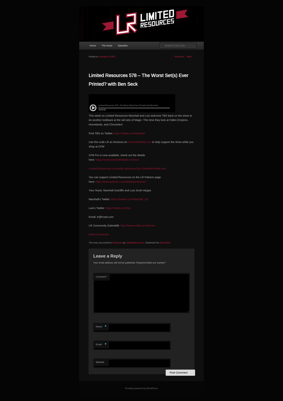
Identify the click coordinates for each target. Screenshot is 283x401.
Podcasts (117, 242)
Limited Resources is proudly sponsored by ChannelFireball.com (127, 168)
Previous (178, 56)
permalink (165, 242)
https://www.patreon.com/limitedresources (121, 181)
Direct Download (98, 234)
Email (101, 344)
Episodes (123, 45)
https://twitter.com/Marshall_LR (129, 199)
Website (100, 362)
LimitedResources (135, 242)
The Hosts (107, 45)
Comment (102, 276)
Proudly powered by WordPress (141, 388)
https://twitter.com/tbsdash (129, 133)
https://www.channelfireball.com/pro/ (117, 159)
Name (101, 326)
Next (190, 56)
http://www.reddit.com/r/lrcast (137, 225)
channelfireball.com (139, 141)
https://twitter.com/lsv (118, 208)
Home (93, 45)
